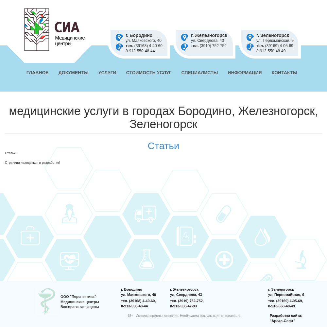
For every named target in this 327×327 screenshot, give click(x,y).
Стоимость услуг (149, 72)
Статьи (163, 145)
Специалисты (199, 72)
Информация (245, 72)
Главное (37, 72)
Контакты (284, 72)
